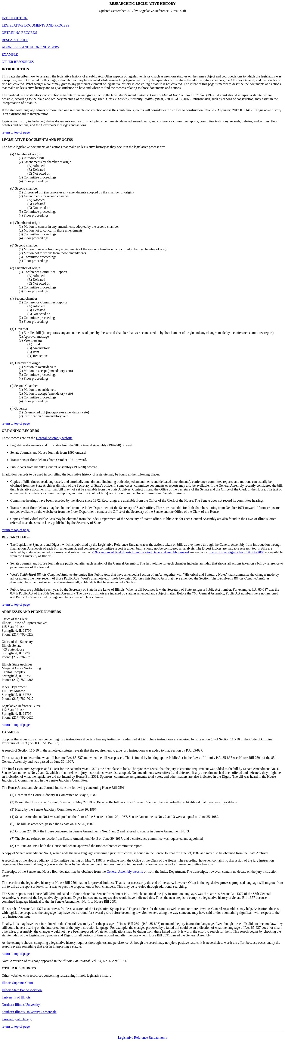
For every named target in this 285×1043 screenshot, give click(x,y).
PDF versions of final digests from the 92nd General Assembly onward (140, 552)
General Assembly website (54, 438)
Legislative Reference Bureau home (142, 1037)
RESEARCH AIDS (15, 40)
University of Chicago (17, 1019)
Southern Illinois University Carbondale (29, 1012)
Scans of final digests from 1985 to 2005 (236, 552)
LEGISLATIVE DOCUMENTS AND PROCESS (35, 25)
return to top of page (16, 132)
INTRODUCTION (15, 18)
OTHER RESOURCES (18, 62)
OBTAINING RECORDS (19, 32)
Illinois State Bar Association (22, 990)
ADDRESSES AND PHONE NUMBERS (30, 47)
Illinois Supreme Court (17, 983)
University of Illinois (16, 997)
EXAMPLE (10, 54)
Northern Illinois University (21, 1004)
